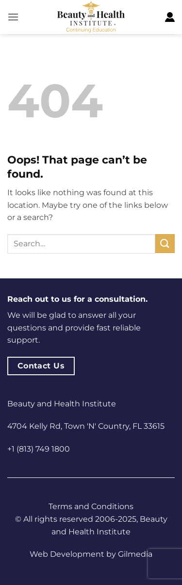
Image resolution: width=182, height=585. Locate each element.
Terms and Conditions (91, 506)
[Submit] (165, 243)
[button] (13, 17)
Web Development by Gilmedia (91, 554)
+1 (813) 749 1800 (38, 449)
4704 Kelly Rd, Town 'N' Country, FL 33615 (86, 426)
